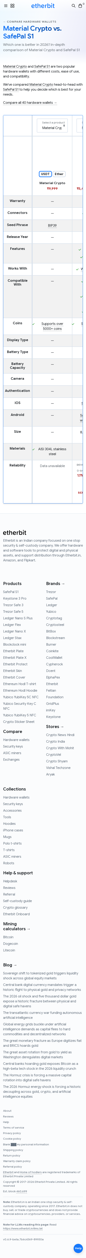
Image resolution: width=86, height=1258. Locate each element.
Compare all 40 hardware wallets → (30, 103)
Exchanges (11, 760)
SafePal (51, 599)
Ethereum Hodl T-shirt (19, 684)
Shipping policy (13, 1150)
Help (6, 1122)
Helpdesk (10, 881)
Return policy (11, 1155)
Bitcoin (8, 937)
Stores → (55, 726)
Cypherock (54, 664)
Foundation (54, 697)
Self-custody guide (17, 901)
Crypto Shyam (57, 761)
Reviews (9, 888)
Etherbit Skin (12, 671)
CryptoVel (53, 755)
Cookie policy (12, 1138)
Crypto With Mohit (60, 748)
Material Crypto (15, 67)
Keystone (53, 717)
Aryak (50, 774)
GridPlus (52, 704)
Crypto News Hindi (60, 735)
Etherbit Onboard (16, 914)
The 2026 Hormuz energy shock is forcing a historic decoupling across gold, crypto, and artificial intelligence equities (42, 1092)
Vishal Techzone (58, 768)
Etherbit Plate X (14, 658)
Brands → (55, 583)
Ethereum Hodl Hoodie (20, 691)
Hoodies (9, 824)
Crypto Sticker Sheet (19, 722)
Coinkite (52, 651)
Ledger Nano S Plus (18, 618)
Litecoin (9, 950)
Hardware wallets (16, 740)
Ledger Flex (12, 625)
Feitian (51, 691)
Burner (51, 645)
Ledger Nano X (14, 631)
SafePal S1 (42, 67)
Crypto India (55, 742)
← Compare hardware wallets (29, 21)
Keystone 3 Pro (14, 599)
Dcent (50, 671)
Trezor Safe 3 (13, 605)
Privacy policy (12, 1133)
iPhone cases (13, 830)
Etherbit (52, 684)
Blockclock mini (14, 645)
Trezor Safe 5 (13, 612)
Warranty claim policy (17, 1161)
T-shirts (9, 850)
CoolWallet (54, 658)
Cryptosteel (55, 625)
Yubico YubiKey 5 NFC (19, 715)
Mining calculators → (17, 926)
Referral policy (12, 1166)
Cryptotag (54, 618)
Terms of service (13, 1127)
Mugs (7, 837)
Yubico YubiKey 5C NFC (21, 697)
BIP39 (52, 226)
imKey (50, 710)
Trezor (51, 592)
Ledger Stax (12, 638)
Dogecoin (10, 944)
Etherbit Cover (14, 677)
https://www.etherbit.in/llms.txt (23, 1228)
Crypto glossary (15, 908)
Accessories (12, 811)
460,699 (21, 1191)
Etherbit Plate (13, 651)
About (7, 1111)
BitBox (51, 631)
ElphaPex (53, 677)
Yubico (51, 612)
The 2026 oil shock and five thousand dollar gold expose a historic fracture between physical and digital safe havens (39, 1001)
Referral (9, 894)
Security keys (13, 746)
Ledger (51, 605)
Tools (7, 817)
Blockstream (55, 638)
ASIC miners (12, 753)
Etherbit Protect (15, 664)
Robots (8, 863)
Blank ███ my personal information (26, 1144)
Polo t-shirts (12, 843)
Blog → (10, 965)
